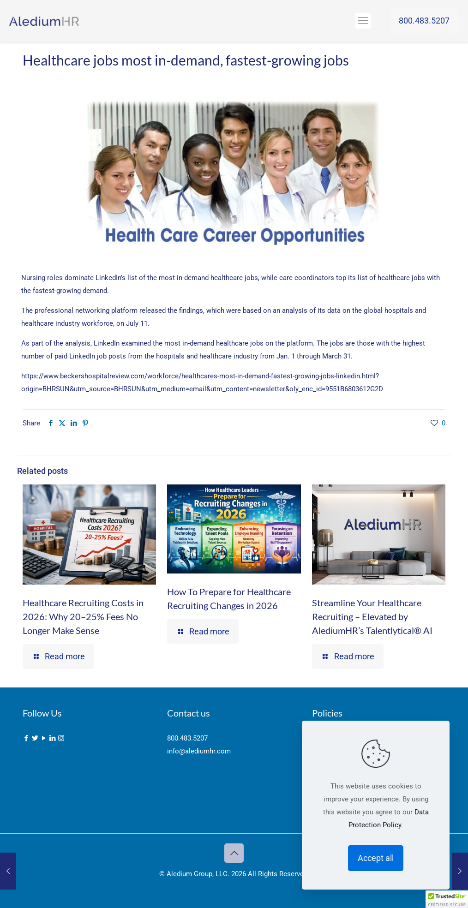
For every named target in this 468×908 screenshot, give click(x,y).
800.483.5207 (424, 20)
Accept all (376, 858)
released (152, 310)
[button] (447, 899)
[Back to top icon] (234, 853)
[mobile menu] (363, 21)
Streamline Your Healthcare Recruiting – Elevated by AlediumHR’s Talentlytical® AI (372, 616)
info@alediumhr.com (199, 751)
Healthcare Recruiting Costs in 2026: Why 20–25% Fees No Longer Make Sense (83, 616)
